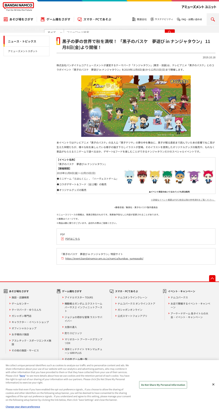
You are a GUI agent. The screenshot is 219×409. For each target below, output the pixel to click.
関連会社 (142, 19)
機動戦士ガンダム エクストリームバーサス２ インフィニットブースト (83, 307)
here (22, 377)
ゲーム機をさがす (58, 19)
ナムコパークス (179, 297)
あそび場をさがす (21, 19)
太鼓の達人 (71, 327)
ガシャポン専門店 (21, 316)
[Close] (213, 387)
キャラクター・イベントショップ (30, 322)
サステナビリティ (164, 19)
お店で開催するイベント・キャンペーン (190, 305)
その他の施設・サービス (25, 350)
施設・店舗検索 (20, 297)
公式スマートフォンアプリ (132, 316)
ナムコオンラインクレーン (132, 297)
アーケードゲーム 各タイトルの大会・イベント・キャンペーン (189, 315)
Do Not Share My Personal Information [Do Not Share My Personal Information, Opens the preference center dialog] (163, 387)
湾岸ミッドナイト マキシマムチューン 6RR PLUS (83, 351)
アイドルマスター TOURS (79, 297)
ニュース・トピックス (22, 41)
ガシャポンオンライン (130, 309)
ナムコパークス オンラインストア (136, 303)
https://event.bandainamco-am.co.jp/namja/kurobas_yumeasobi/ (104, 258)
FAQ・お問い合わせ (192, 19)
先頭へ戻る (212, 278)
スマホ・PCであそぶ (97, 19)
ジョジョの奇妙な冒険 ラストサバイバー (83, 319)
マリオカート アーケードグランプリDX (83, 341)
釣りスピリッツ (73, 333)
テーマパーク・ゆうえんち (26, 309)
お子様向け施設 (20, 334)
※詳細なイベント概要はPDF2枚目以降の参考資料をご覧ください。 (183, 199)
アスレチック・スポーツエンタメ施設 (31, 342)
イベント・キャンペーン (181, 291)
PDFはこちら (72, 238)
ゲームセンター (20, 303)
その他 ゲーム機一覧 (76, 359)
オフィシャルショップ (24, 328)
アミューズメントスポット (23, 51)
